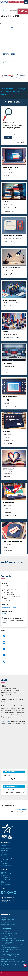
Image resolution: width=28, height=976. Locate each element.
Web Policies (14, 947)
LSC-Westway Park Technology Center (14, 792)
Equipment (6, 372)
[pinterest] (3, 662)
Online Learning (5, 863)
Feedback (6, 974)
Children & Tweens (9, 406)
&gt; (14, 66)
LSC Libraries (4, 10)
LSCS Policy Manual (6, 931)
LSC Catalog (7, 204)
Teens (5, 403)
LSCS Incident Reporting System (9, 935)
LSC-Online (4, 881)
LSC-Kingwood (4, 875)
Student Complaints (6, 865)
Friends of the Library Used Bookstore (9, 472)
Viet (16, 974)
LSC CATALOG (19, 89)
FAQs (2, 974)
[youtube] (3, 656)
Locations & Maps (5, 859)
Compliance (6, 928)
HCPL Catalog (7, 211)
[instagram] (3, 643)
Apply (10, 1)
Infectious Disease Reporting (8, 924)
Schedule (4, 620)
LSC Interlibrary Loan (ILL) (10, 207)
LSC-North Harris (5, 879)
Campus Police (5, 917)
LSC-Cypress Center (9, 789)
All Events (20, 562)
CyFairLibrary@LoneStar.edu (9, 607)
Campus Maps (5, 721)
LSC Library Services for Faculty (12, 305)
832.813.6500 (4, 901)
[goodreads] (3, 649)
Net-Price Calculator (17, 949)
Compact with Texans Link (7, 965)
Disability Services (5, 856)
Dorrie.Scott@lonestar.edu (20, 809)
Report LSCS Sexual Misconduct (9, 936)
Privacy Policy (4, 951)
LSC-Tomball (4, 883)
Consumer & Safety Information (9, 933)
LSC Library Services (7, 89)
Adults (5, 400)
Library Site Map (8, 443)
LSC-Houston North (6, 874)
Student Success (8, 550)
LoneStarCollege (6, 921)
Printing (6, 369)
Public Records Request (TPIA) (8, 938)
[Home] (4, 2)
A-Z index (3, 845)
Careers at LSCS (5, 852)
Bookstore (6, 547)
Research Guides (8, 173)
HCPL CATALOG (5, 91)
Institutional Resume (6, 949)
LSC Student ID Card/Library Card (13, 238)
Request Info (16, 1)
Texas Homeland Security (7, 959)
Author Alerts (7, 505)
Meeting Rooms (8, 270)
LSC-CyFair (3, 872)
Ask (22, 1)
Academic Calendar (6, 848)
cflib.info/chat (6, 613)
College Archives (8, 440)
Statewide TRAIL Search (13, 954)
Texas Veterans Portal (20, 965)
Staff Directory (7, 434)
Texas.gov (3, 954)
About (2, 847)
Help (10, 974)
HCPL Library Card (8, 241)
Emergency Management (7, 919)
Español (12, 974)
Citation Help (7, 175)
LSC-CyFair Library (22, 814)
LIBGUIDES (4, 94)
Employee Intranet (5, 858)
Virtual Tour (7, 775)
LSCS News (4, 861)
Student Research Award (10, 334)
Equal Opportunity (5, 947)
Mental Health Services (7, 922)
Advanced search (19, 142)
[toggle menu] (26, 2)
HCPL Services (7, 512)
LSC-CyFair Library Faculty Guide (12, 302)
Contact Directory (5, 854)
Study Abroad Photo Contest (11, 337)
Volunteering (7, 476)
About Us (6, 437)
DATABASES (16, 91)
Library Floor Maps (9, 778)
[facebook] (3, 636)
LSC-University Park (6, 884)
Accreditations (4, 850)
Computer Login (8, 366)
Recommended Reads (9, 515)
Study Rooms (7, 274)
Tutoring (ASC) (8, 544)
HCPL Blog (6, 508)
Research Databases (9, 170)
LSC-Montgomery (5, 877)
